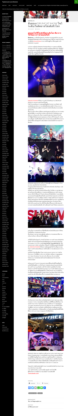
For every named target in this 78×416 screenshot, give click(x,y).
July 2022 (4, 142)
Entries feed (4, 327)
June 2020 (4, 169)
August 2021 (4, 157)
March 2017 (4, 217)
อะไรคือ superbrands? (46, 405)
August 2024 (4, 106)
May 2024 (4, 111)
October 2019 (5, 178)
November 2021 (5, 153)
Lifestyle (30, 20)
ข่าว (33, 20)
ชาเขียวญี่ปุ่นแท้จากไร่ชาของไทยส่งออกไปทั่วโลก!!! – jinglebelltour (6, 62)
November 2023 (5, 120)
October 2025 (5, 84)
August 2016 (4, 229)
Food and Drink (5, 277)
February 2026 (5, 77)
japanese (4, 286)
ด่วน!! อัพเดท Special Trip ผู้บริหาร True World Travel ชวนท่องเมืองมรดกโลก (53, 5)
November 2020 (5, 166)
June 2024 (4, 109)
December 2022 (5, 135)
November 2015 (5, 246)
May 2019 (4, 184)
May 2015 (4, 257)
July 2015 (4, 253)
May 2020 (4, 171)
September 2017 (5, 206)
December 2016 (5, 222)
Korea (3, 290)
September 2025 (5, 86)
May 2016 (4, 235)
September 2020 (5, 168)
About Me (4, 5)
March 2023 (4, 131)
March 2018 (4, 195)
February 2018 (5, 197)
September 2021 (5, 155)
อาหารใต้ (4, 315)
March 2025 (4, 95)
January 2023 (5, 133)
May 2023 (4, 128)
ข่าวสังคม (4, 308)
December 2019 (5, 175)
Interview (4, 283)
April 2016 (4, 237)
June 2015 (4, 255)
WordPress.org (5, 330)
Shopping (4, 297)
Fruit (3, 279)
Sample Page (29, 5)
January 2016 (5, 242)
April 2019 (4, 186)
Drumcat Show (32, 393)
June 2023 (4, 126)
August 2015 (4, 251)
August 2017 (4, 208)
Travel (3, 303)
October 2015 (5, 248)
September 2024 (5, 104)
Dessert (3, 274)
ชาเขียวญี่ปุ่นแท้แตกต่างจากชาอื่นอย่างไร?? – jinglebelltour (6, 53)
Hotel (3, 281)
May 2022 (4, 146)
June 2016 (4, 233)
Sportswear (4, 301)
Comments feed (5, 329)
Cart (9, 5)
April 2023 (4, 129)
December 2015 (5, 244)
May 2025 (4, 91)
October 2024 (5, 102)
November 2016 (5, 224)
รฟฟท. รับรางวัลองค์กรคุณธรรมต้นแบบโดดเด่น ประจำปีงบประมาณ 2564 (15, 9)
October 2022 (5, 138)
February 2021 (5, 162)
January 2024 (5, 118)
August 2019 (4, 182)
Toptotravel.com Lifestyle (10, 2)
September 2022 (5, 140)
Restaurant (4, 294)
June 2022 (4, 144)
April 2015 (4, 258)
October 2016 (5, 226)
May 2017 (4, 213)
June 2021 (4, 160)
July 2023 (4, 124)
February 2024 (5, 117)
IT (2, 284)
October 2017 (5, 204)
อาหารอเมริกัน (5, 314)
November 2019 (5, 177)
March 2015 (4, 260)
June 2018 (4, 189)
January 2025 (5, 98)
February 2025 (5, 97)
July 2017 (4, 209)
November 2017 (5, 202)
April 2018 (4, 193)
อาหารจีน (4, 312)
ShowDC (40, 393)
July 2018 (4, 188)
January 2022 (5, 151)
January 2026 (5, 78)
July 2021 (4, 158)
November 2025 (5, 82)
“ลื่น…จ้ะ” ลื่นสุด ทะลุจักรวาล (46, 400)
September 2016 (5, 228)
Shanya (38, 29)
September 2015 (5, 249)
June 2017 (4, 211)
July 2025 (4, 88)
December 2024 (5, 100)
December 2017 (5, 200)
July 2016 (4, 231)
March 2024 (4, 115)
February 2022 (5, 149)
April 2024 (4, 113)
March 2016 (4, 238)
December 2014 (5, 266)
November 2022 (5, 137)
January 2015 (5, 264)
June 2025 (4, 89)
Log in (3, 325)
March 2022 (4, 148)
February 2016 (5, 240)
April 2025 (4, 93)
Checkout (14, 5)
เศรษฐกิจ (4, 317)
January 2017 (5, 220)
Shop (35, 5)
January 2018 (5, 198)
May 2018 (4, 191)
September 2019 (5, 180)
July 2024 (4, 108)
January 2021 (5, 164)
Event (3, 275)
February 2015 (5, 262)
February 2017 (5, 218)
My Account (21, 5)
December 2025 (5, 80)
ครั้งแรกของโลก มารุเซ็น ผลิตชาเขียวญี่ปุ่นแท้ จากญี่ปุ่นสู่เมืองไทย (6, 66)
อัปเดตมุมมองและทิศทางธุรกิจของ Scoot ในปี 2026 (6, 30)
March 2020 (4, 173)
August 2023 (4, 122)
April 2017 (4, 215)
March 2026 (4, 75)
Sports (3, 299)
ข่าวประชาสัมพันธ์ (5, 306)
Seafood (4, 295)
